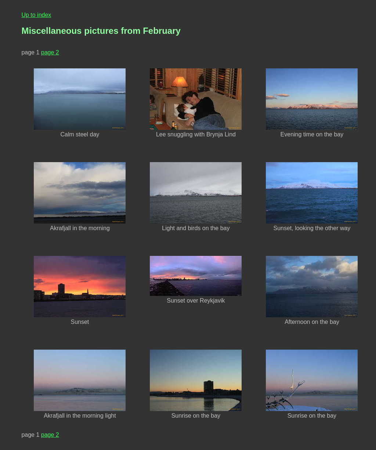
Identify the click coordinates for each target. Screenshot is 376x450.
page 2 (50, 52)
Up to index (36, 15)
